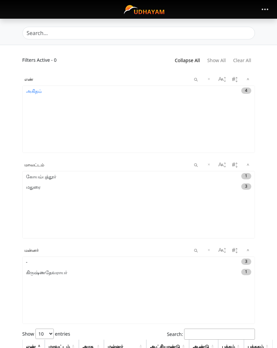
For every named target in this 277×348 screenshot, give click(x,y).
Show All (216, 60)
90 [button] (251, 290)
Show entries (46, 248)
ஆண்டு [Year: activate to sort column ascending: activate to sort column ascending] (201, 261)
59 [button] (251, 321)
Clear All (242, 60)
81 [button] (251, 275)
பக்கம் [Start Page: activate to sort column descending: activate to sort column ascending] (228, 261)
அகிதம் (34, 91)
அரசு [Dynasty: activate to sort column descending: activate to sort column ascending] (88, 261)
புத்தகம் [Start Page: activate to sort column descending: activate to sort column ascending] (256, 261)
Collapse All (187, 60)
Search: (211, 248)
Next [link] (245, 339)
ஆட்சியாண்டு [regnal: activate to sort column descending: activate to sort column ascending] (165, 261)
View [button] (228, 275)
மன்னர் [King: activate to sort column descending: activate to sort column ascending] (115, 261)
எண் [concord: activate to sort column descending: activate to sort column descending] (31, 261)
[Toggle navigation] (265, 9)
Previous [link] (206, 339)
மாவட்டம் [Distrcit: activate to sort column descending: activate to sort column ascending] (59, 261)
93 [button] (251, 307)
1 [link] (227, 339)
